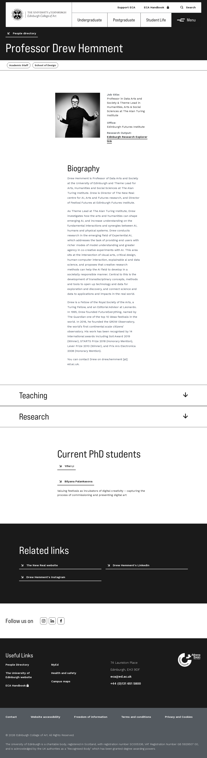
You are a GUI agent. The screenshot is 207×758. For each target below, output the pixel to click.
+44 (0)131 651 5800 (125, 683)
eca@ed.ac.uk (121, 676)
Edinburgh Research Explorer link (127, 139)
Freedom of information (90, 716)
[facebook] (60, 620)
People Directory (17, 664)
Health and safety (63, 673)
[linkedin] (52, 620)
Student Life (156, 19)
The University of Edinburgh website (19, 675)
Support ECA (126, 7)
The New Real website (39, 565)
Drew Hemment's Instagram (42, 577)
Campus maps (60, 681)
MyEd (55, 664)
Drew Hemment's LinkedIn (127, 565)
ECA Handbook (157, 7)
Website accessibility (45, 716)
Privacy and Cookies (179, 716)
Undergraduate (89, 19)
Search (188, 7)
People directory (21, 33)
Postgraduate (124, 19)
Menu (186, 19)
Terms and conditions (136, 716)
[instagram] (43, 620)
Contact (11, 716)
